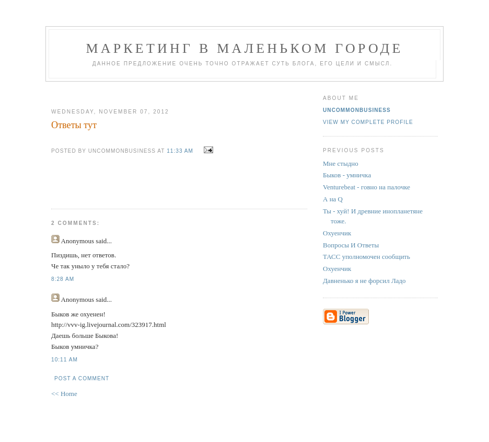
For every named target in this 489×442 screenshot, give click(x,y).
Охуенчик (337, 233)
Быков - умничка (347, 175)
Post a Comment (81, 378)
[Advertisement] (175, 91)
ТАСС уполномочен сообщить (366, 256)
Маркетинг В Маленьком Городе (244, 48)
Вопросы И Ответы (351, 245)
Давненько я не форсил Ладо (364, 281)
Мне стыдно (340, 163)
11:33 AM (180, 151)
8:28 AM (62, 279)
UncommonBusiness (357, 110)
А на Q (333, 199)
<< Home (64, 394)
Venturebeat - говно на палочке (366, 187)
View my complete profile (368, 122)
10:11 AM (64, 359)
